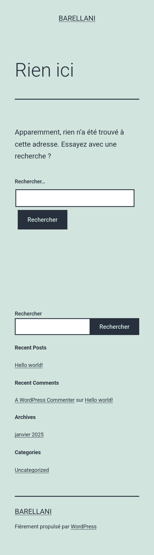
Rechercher (28, 313)
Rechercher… (30, 181)
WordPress (83, 526)
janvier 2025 (29, 434)
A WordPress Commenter (45, 400)
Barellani (77, 18)
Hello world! (29, 365)
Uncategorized (32, 470)
